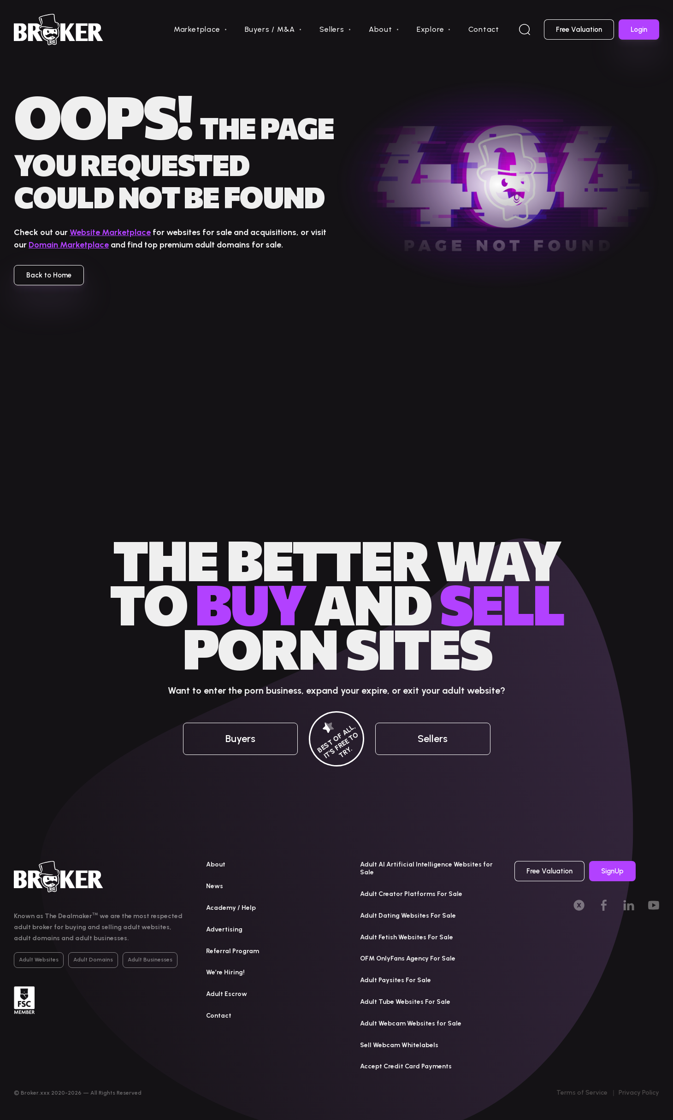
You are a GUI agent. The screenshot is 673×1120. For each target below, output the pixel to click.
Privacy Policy (639, 1092)
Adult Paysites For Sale (395, 980)
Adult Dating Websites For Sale (408, 916)
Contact (483, 29)
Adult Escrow (226, 994)
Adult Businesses (150, 959)
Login (639, 29)
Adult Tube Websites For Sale (405, 1002)
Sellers (331, 29)
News (214, 886)
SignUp (612, 871)
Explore (430, 29)
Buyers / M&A (270, 29)
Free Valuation (579, 29)
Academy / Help (231, 908)
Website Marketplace (110, 232)
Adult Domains (93, 959)
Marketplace (197, 29)
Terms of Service (582, 1092)
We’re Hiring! (225, 972)
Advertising (224, 929)
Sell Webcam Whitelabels (399, 1045)
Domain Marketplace (69, 245)
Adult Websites (39, 959)
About (380, 29)
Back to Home (48, 275)
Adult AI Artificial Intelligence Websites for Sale (426, 868)
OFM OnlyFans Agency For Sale (407, 958)
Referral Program (232, 951)
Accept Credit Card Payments (406, 1066)
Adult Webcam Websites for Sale (410, 1023)
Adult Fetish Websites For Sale (406, 937)
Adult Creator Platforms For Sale (411, 894)
